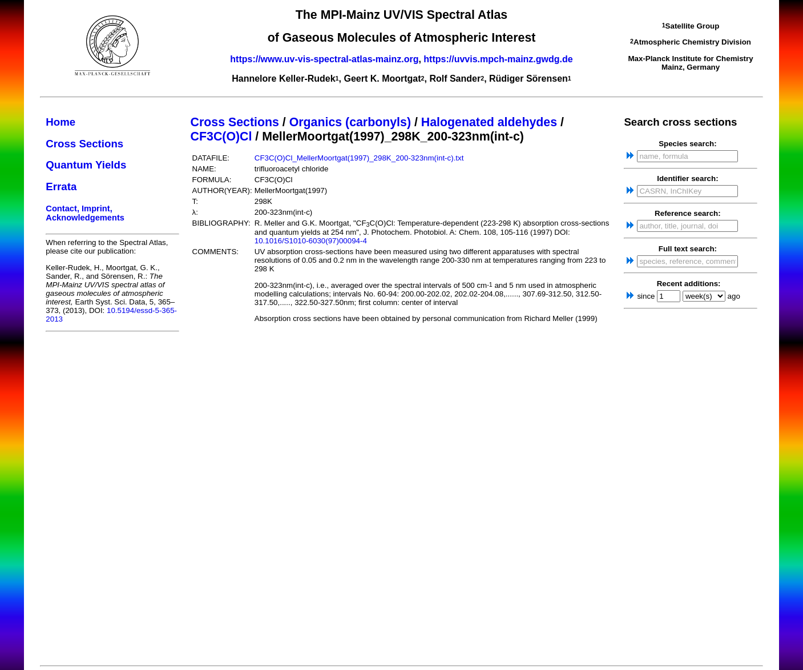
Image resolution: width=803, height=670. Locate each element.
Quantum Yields (86, 165)
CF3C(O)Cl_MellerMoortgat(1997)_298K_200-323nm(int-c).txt (359, 158)
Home (60, 122)
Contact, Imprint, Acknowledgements (85, 213)
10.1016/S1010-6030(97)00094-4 (311, 240)
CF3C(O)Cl (221, 136)
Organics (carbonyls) (350, 122)
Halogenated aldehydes (489, 122)
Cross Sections (84, 144)
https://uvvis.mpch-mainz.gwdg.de (497, 59)
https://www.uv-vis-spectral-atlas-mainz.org (324, 59)
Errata (61, 186)
